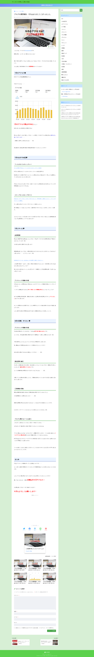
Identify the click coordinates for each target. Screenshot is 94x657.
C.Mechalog (64, 96)
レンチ (63, 45)
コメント (16, 595)
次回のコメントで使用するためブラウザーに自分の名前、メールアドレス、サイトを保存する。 (35, 627)
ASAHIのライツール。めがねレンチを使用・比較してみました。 (29, 260)
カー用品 (63, 26)
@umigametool (28, 50)
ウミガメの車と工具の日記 (21, 2)
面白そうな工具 (65, 80)
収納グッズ (64, 53)
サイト (15, 622)
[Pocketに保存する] (46, 529)
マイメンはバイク (66, 91)
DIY (62, 18)
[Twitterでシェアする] (24, 529)
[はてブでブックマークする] (35, 529)
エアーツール (64, 24)
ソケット (63, 29)
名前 (15, 611)
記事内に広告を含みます (47, 5)
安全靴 (63, 56)
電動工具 (63, 77)
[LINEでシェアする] (40, 529)
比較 (62, 69)
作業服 (63, 48)
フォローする (29, 551)
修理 (62, 50)
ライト (63, 40)
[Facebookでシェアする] (29, 529)
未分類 (63, 66)
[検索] (81, 10)
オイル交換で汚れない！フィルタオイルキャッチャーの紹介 (28, 168)
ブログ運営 (53, 556)
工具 (62, 58)
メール (16, 617)
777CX (62, 110)
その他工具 (64, 21)
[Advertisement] (35, 509)
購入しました (64, 74)
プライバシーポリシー (46, 654)
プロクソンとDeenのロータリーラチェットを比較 (70, 105)
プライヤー (64, 37)
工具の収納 (64, 61)
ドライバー (64, 32)
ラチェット (64, 42)
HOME (47, 652)
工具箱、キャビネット (66, 64)
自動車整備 (64, 72)
